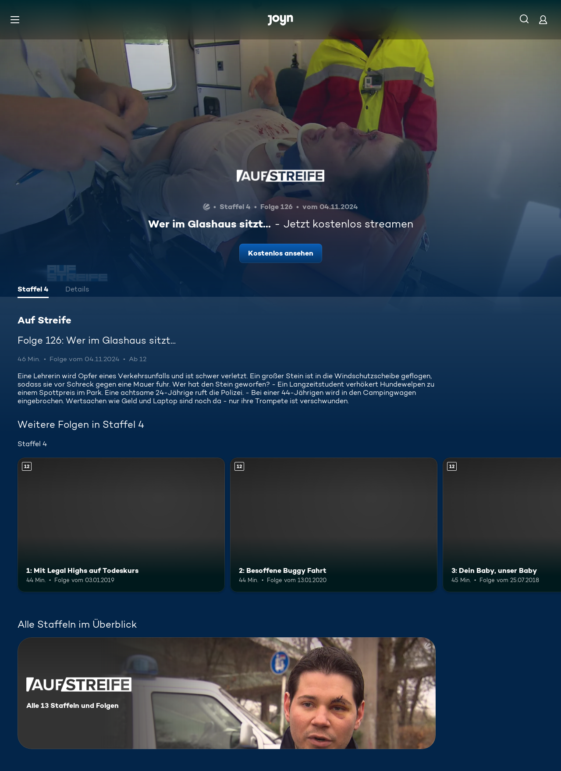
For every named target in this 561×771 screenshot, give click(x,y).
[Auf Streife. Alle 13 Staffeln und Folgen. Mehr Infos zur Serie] (227, 693)
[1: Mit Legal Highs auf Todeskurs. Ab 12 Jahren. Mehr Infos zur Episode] (121, 525)
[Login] (543, 19)
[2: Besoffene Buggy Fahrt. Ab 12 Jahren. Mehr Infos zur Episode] (333, 525)
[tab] (33, 290)
